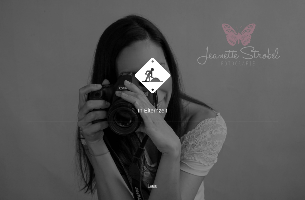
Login (152, 185)
